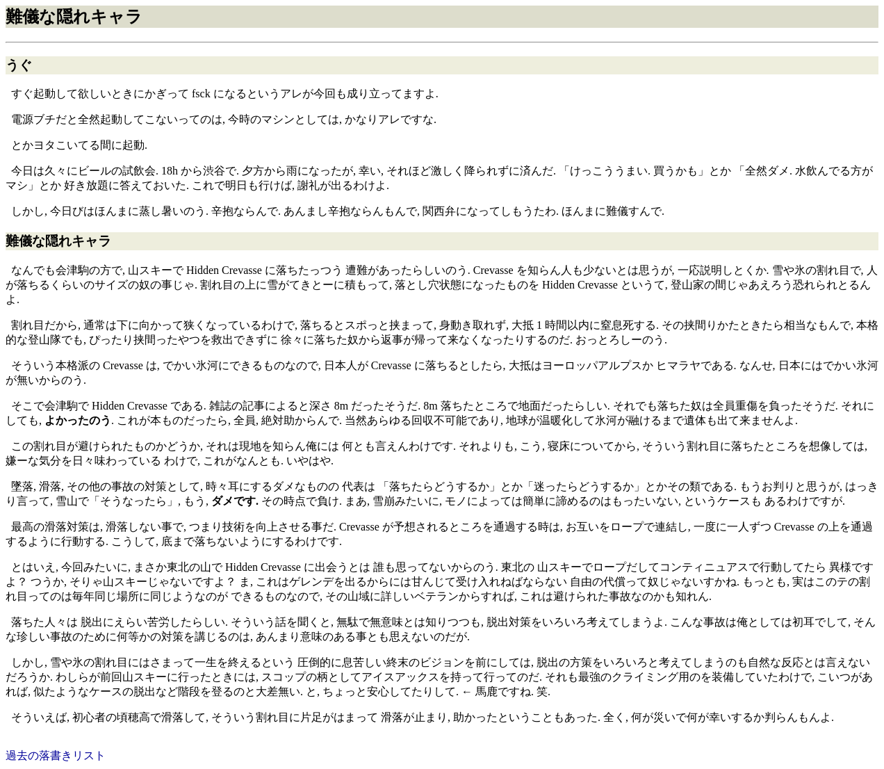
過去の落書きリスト (56, 755)
